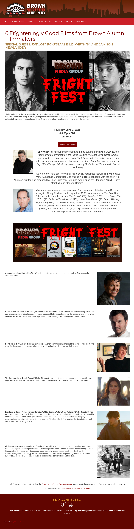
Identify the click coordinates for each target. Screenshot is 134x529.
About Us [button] (81, 22)
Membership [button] (44, 22)
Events (31, 22)
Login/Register (17, 22)
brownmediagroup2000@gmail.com (75, 488)
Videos (69, 22)
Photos (58, 22)
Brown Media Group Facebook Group (57, 484)
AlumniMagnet (18, 522)
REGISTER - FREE (68, 144)
